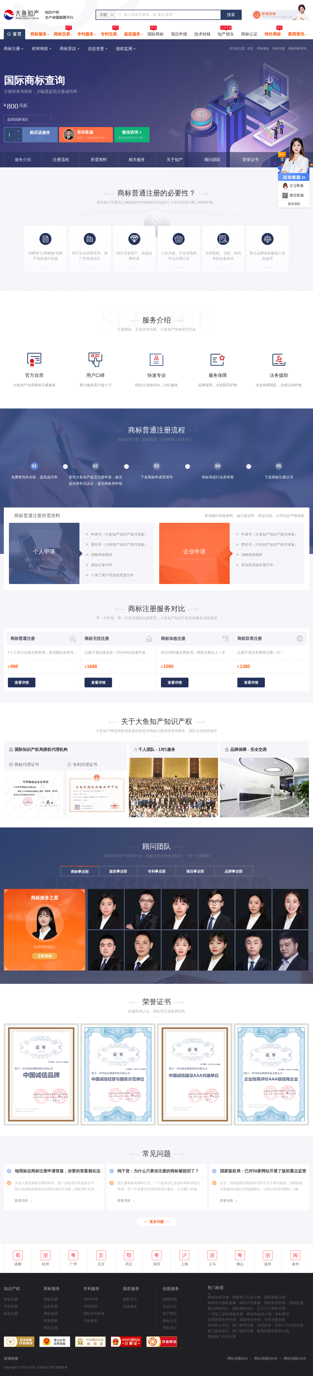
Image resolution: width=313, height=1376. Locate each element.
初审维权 (51, 1321)
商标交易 (63, 32)
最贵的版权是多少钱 (273, 1331)
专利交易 (110, 32)
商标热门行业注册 (246, 1297)
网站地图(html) (266, 1358)
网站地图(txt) (237, 1358)
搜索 (231, 15)
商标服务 (38, 34)
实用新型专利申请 (222, 1320)
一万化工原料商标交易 (225, 1314)
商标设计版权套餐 (222, 1303)
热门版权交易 (243, 1331)
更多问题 (156, 1222)
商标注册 (279, 48)
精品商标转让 (218, 1308)
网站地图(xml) (295, 1358)
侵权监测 (51, 1328)
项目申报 (179, 34)
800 (12, 106)
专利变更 (90, 1321)
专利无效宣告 (274, 1320)
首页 (17, 34)
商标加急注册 (218, 1297)
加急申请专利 (250, 1320)
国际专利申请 (94, 1313)
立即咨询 (44, 956)
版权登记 (130, 1299)
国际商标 (155, 32)
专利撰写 (282, 1314)
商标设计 (170, 1328)
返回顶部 (294, 204)
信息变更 (51, 1306)
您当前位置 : (238, 48)
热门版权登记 (218, 1331)
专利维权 (90, 1306)
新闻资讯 (296, 34)
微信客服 (292, 195)
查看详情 (22, 682)
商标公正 (170, 1321)
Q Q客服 (292, 185)
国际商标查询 (297, 48)
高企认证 (170, 1306)
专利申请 (90, 1299)
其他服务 (130, 1306)
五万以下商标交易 (271, 1308)
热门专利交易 (243, 1325)
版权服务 (132, 34)
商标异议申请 (274, 1303)
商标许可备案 (250, 1303)
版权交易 (11, 1313)
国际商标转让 (243, 1308)
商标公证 (249, 34)
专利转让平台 (218, 1325)
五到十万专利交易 (289, 1325)
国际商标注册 (274, 1297)
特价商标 (273, 32)
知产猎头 (226, 32)
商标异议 (51, 1313)
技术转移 (202, 34)
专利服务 (85, 34)
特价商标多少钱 (259, 1314)
